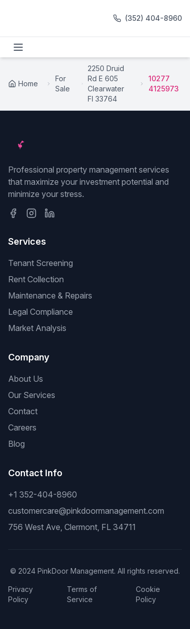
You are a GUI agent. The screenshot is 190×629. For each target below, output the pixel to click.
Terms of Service (82, 594)
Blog (16, 444)
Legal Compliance (40, 312)
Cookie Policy (148, 594)
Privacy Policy (20, 594)
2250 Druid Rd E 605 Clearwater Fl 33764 (106, 83)
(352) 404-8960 (153, 18)
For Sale (62, 83)
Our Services (31, 395)
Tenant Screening (40, 263)
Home (23, 83)
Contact (22, 411)
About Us (25, 379)
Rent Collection (36, 279)
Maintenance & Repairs (50, 295)
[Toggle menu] (18, 47)
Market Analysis (37, 328)
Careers (22, 427)
